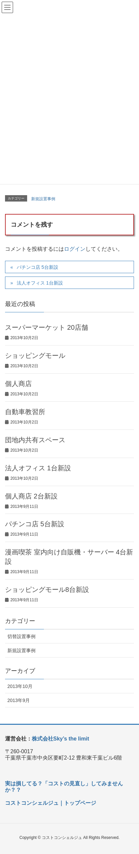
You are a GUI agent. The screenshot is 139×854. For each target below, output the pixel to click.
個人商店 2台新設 (31, 496)
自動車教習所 (25, 411)
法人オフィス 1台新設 (40, 283)
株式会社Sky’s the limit (60, 739)
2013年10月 (19, 686)
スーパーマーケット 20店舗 (46, 327)
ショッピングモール (35, 355)
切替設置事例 (21, 636)
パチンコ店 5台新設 (37, 267)
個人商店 (18, 383)
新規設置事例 (43, 199)
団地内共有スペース (35, 440)
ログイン (74, 249)
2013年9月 (18, 700)
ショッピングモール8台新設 (47, 589)
